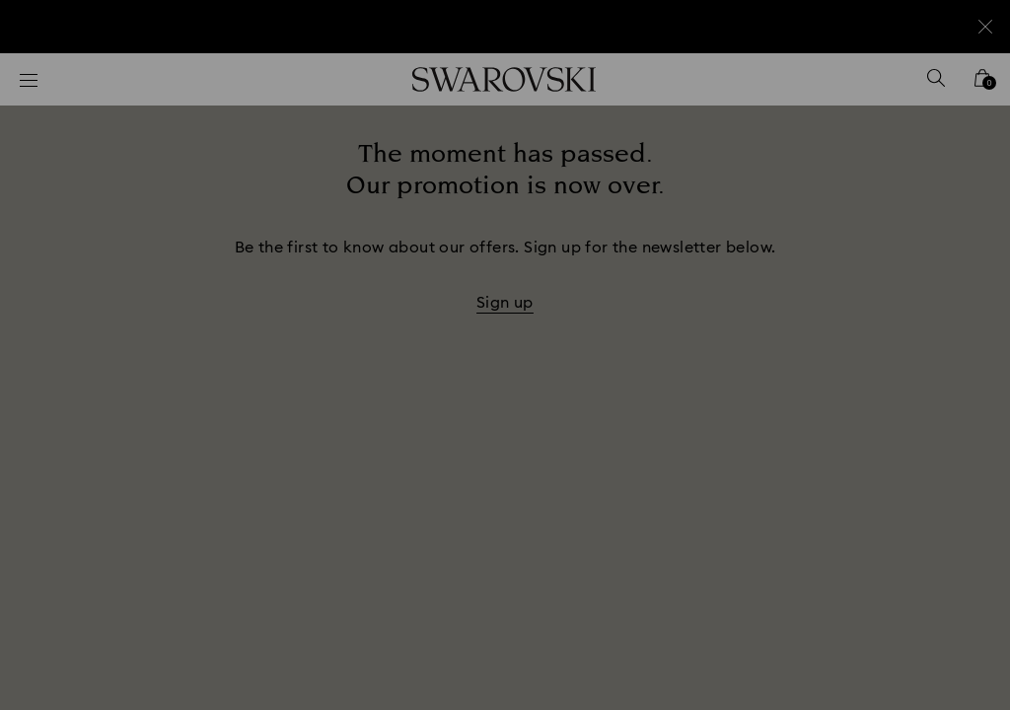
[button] (829, 241)
